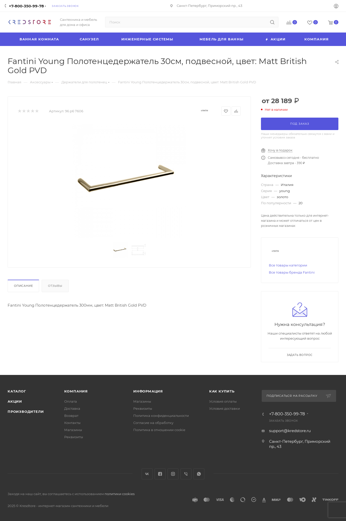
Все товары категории (288, 265)
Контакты (72, 423)
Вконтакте (147, 473)
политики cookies (120, 494)
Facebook (160, 473)
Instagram (173, 473)
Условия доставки (224, 408)
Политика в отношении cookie (159, 430)
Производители (26, 411)
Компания (76, 391)
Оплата (70, 401)
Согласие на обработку (153, 423)
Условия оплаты (223, 401)
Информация (148, 391)
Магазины (73, 430)
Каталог (17, 391)
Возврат (71, 416)
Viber (185, 473)
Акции (15, 401)
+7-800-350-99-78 (26, 6)
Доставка (72, 408)
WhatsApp (198, 473)
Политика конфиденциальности (161, 416)
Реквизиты (73, 437)
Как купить (222, 391)
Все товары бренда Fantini (292, 272)
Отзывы (55, 286)
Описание (23, 286)
